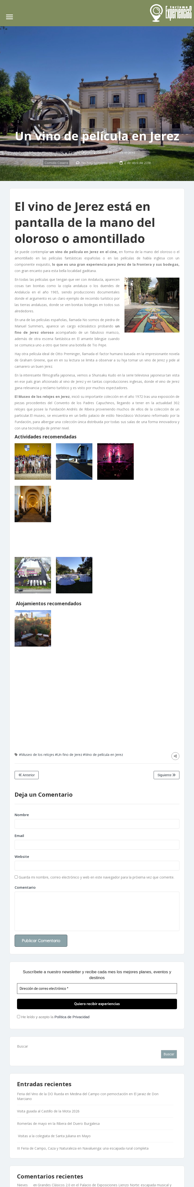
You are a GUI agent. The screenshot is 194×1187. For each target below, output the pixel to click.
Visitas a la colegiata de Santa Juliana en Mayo (54, 1136)
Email (19, 835)
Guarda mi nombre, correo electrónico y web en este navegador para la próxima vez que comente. (96, 877)
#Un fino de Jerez (68, 754)
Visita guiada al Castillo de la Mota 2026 (48, 1111)
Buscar (22, 1046)
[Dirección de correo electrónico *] (97, 988)
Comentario (25, 887)
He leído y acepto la (53, 1017)
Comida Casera (79, 152)
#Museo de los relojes (36, 754)
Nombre (22, 814)
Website (22, 856)
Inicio (59, 152)
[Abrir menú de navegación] (9, 17)
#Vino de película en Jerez (103, 754)
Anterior (26, 775)
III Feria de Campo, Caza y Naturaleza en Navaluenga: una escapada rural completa (83, 1148)
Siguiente (167, 775)
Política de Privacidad (71, 1017)
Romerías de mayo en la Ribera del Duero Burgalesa (58, 1123)
